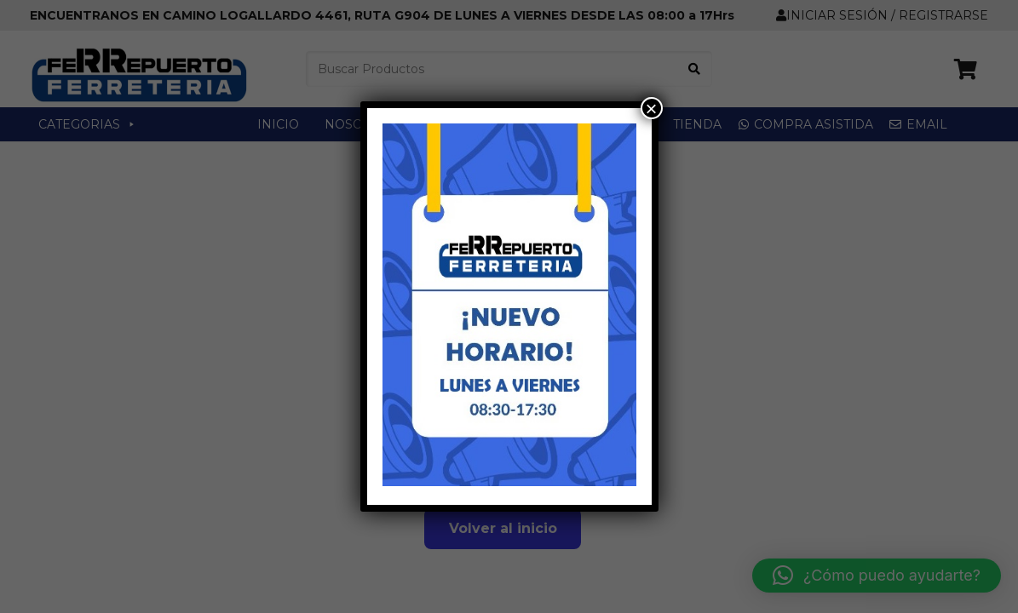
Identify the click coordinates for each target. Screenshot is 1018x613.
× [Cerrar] (651, 108)
